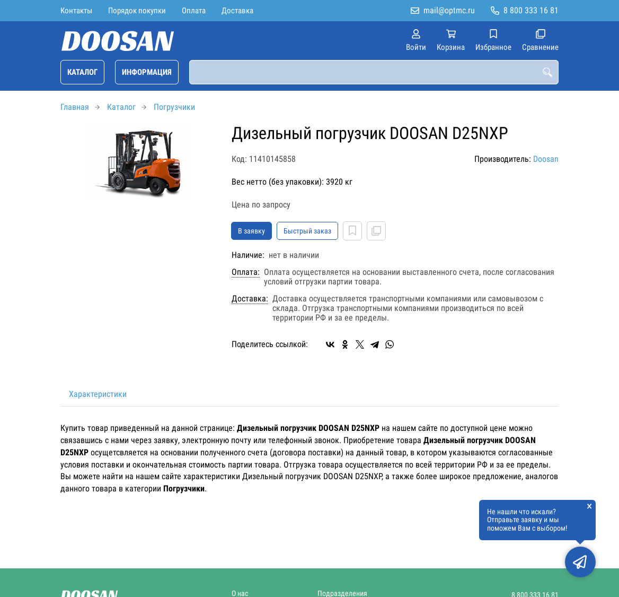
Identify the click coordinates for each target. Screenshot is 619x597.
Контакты (76, 10)
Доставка (237, 10)
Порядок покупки (137, 10)
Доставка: (250, 299)
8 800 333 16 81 (531, 10)
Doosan (546, 159)
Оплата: (246, 272)
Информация (147, 72)
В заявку (251, 231)
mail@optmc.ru (449, 10)
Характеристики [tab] (98, 394)
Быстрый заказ (307, 231)
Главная (74, 107)
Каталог (82, 72)
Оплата (194, 10)
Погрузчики (174, 107)
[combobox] (374, 72)
